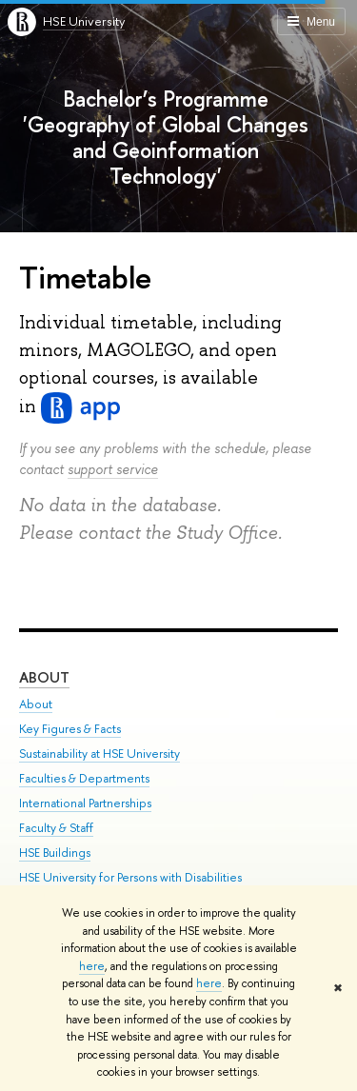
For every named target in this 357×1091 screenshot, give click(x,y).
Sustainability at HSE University (99, 753)
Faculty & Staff (56, 828)
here (92, 966)
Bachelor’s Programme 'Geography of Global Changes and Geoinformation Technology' (165, 137)
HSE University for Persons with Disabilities (130, 877)
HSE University (84, 21)
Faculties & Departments (84, 778)
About (44, 677)
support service (113, 469)
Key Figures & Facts (70, 729)
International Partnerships (85, 803)
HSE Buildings (54, 852)
